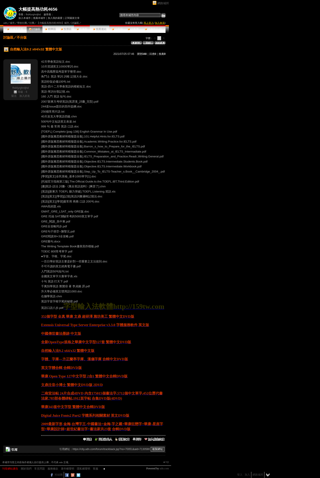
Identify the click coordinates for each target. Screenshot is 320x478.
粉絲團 (59, 474)
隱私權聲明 (83, 468)
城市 (12, 23)
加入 (247, 474)
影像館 (81, 29)
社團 (31, 23)
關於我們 (26, 468)
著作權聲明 (67, 468)
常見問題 (39, 468)
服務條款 (53, 468)
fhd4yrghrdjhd (33, 14)
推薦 (162, 54)
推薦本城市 (39, 18)
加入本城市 (24, 18)
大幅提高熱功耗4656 (37, 9)
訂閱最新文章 (72, 18)
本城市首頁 (15, 29)
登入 (239, 474)
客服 (95, 468)
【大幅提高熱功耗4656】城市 (53, 23)
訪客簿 (133, 29)
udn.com (164, 468)
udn (5, 23)
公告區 (117, 29)
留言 (14, 95)
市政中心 (153, 29)
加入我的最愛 (55, 18)
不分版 (22, 37)
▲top (166, 461)
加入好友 (24, 95)
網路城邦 (163, 3)
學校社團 (22, 23)
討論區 (34, 29)
